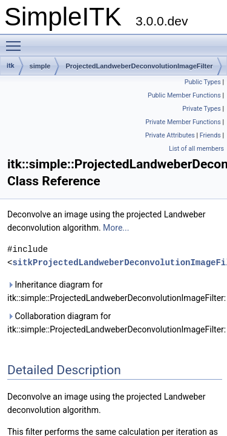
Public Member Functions (184, 95)
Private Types (201, 109)
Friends (210, 135)
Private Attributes (170, 135)
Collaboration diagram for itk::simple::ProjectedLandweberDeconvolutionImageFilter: (114, 322)
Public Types (203, 82)
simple (40, 66)
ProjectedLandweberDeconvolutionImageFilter (138, 66)
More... (116, 228)
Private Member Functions (182, 122)
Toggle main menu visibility (16, 41)
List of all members (196, 149)
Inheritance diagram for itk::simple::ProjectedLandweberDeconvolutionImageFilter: (114, 291)
